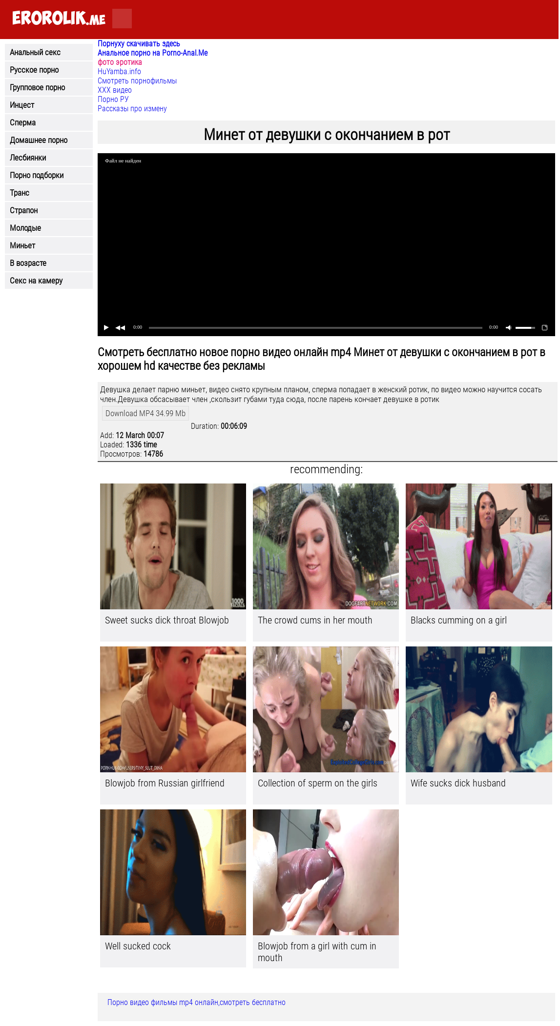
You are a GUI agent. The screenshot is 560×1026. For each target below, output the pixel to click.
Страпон (24, 210)
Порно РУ (113, 99)
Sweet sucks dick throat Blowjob (167, 620)
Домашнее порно (38, 140)
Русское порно (34, 70)
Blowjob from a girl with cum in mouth (317, 952)
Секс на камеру (36, 280)
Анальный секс (35, 52)
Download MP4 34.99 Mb (145, 413)
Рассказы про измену (132, 108)
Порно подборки (36, 175)
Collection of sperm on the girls (317, 783)
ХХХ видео (115, 90)
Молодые (25, 228)
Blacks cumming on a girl (459, 620)
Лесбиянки (28, 157)
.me (58, 19)
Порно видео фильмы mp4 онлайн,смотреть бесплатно (196, 1002)
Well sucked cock (138, 946)
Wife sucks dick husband (458, 783)
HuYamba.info (119, 71)
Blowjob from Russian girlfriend (165, 783)
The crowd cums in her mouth (315, 620)
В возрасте (28, 263)
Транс (19, 193)
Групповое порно (37, 87)
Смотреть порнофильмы (137, 80)
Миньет (22, 245)
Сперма (23, 122)
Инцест (22, 105)
